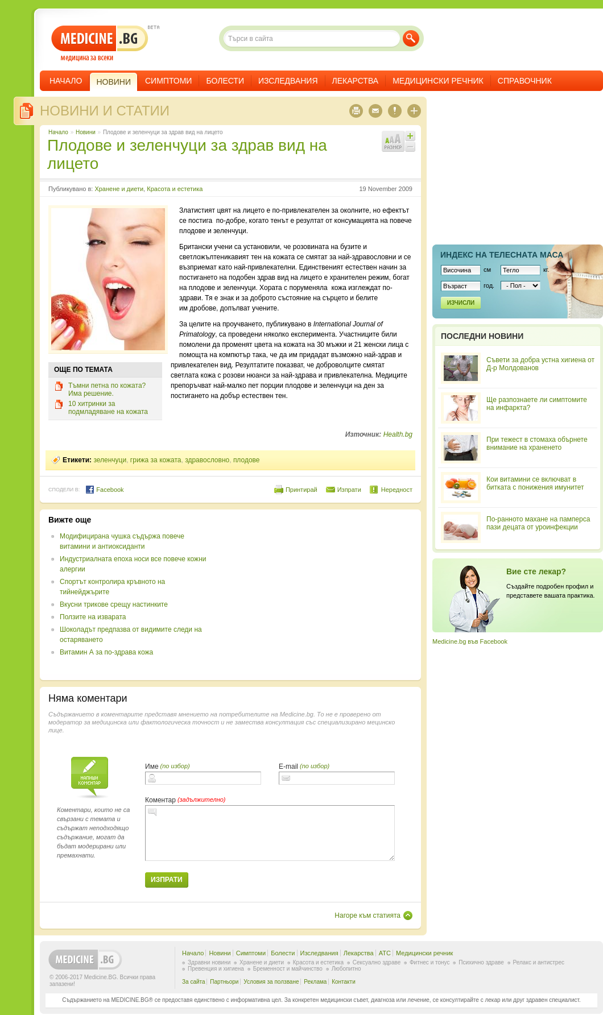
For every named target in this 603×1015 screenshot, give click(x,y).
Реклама (315, 982)
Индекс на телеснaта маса (501, 254)
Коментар (160, 800)
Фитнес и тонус (429, 962)
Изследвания (288, 80)
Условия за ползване (271, 982)
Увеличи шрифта (410, 136)
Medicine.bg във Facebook (469, 641)
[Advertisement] (319, 594)
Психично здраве (481, 962)
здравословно (207, 460)
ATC (385, 953)
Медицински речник (438, 80)
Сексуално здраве (377, 962)
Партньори (224, 982)
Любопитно (346, 969)
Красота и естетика (175, 188)
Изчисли (460, 303)
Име (152, 766)
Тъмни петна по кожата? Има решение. (107, 389)
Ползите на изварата (93, 617)
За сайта (193, 982)
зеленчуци (109, 460)
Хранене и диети (118, 188)
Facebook (104, 489)
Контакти (344, 982)
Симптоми (168, 80)
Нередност (396, 489)
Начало (65, 80)
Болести (225, 80)
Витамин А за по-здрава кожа (106, 652)
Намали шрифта (410, 147)
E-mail (288, 766)
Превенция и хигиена (216, 969)
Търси (411, 38)
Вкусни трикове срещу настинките (114, 604)
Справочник (525, 80)
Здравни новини (209, 962)
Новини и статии (105, 110)
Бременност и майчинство (288, 969)
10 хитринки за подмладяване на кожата (108, 408)
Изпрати (349, 489)
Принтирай (301, 489)
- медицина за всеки (99, 43)
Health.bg (397, 434)
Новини (86, 132)
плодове (246, 460)
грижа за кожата (155, 460)
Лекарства (355, 80)
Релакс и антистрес (538, 962)
